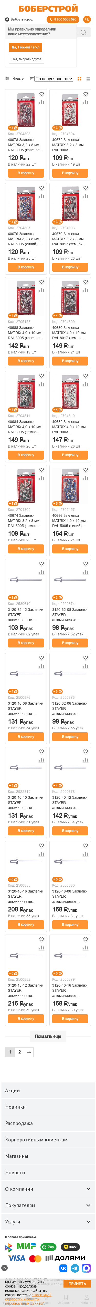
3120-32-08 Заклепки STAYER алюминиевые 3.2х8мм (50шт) (70, 614)
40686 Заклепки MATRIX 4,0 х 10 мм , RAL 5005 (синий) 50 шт (70, 520)
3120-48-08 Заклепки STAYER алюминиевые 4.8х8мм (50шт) (70, 896)
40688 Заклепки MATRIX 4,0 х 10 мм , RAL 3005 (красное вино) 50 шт (26, 333)
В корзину (26, 173)
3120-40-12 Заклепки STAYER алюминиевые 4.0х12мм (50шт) (70, 802)
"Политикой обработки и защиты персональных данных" (28, 1299)
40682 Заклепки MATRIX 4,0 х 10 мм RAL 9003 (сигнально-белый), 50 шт (69, 427)
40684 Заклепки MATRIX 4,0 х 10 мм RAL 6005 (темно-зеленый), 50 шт (24, 427)
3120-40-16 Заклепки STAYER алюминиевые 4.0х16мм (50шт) (70, 990)
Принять (77, 1284)
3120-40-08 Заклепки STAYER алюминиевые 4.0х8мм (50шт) (25, 708)
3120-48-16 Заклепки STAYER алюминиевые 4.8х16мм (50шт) (25, 896)
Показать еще (48, 1036)
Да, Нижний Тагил (25, 47)
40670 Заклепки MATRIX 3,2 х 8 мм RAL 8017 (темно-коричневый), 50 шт (68, 239)
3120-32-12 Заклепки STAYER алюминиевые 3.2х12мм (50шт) (25, 614)
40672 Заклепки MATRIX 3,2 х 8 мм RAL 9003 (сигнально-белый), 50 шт (68, 145)
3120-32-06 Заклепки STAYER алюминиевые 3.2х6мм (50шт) (70, 708)
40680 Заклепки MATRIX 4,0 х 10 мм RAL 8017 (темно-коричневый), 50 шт (69, 333)
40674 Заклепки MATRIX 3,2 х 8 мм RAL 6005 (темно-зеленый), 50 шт (23, 520)
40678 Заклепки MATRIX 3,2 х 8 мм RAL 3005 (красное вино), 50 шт (24, 145)
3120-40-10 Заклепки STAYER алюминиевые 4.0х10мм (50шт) (25, 802)
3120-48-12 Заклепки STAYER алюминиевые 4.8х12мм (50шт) (25, 990)
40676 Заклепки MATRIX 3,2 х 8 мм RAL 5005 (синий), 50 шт (26, 239)
